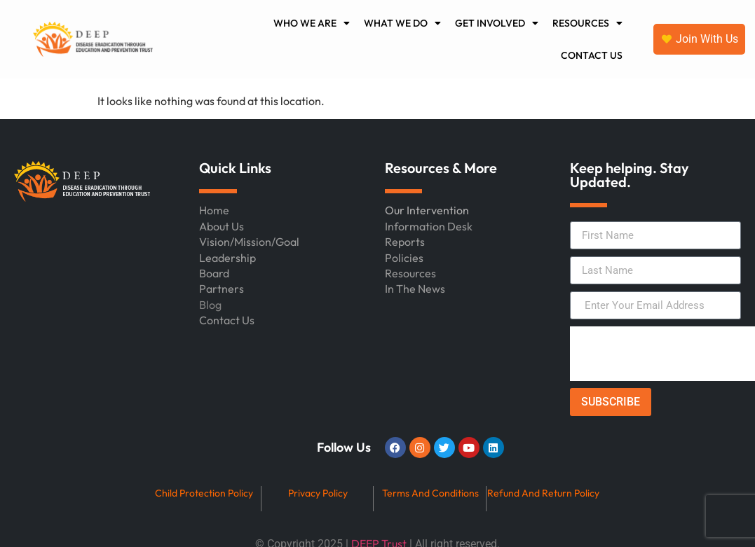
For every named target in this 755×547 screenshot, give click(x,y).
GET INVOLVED (496, 23)
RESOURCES (587, 23)
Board (214, 273)
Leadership (227, 258)
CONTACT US (592, 55)
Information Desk (428, 226)
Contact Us (226, 320)
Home (214, 210)
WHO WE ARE (311, 23)
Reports (405, 242)
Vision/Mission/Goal (249, 242)
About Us (221, 226)
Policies (404, 258)
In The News (415, 289)
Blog (210, 305)
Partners (221, 289)
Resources (410, 273)
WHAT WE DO (402, 23)
